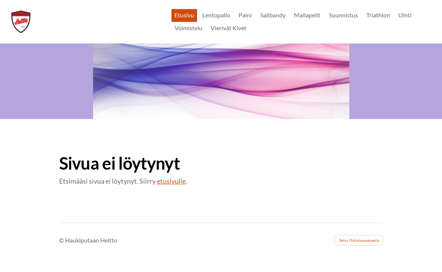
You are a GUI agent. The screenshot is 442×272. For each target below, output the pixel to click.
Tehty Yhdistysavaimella (359, 240)
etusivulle (171, 181)
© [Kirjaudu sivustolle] (62, 240)
